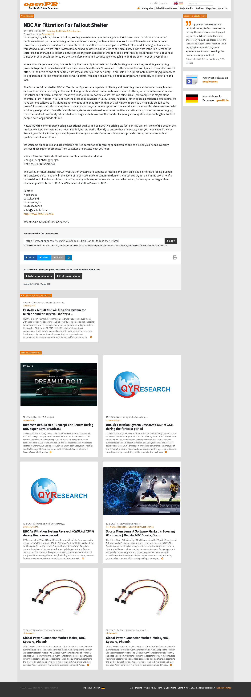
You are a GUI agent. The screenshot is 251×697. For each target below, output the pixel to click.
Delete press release (39, 276)
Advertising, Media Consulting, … (132, 417)
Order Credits (186, 8)
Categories (147, 8)
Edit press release (68, 276)
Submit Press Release (166, 8)
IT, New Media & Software (128, 524)
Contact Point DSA (186, 688)
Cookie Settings (224, 688)
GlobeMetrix (28, 633)
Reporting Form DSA (205, 688)
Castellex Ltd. (48, 34)
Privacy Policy (150, 688)
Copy (171, 240)
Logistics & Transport (44, 417)
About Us (222, 8)
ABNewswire (28, 420)
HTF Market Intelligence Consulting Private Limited (130, 527)
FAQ (131, 688)
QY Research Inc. (113, 420)
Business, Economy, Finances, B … (49, 302)
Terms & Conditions (167, 688)
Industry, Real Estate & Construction (64, 31)
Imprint (164, 3)
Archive (200, 8)
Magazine (211, 8)
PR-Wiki (154, 3)
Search (220, 3)
